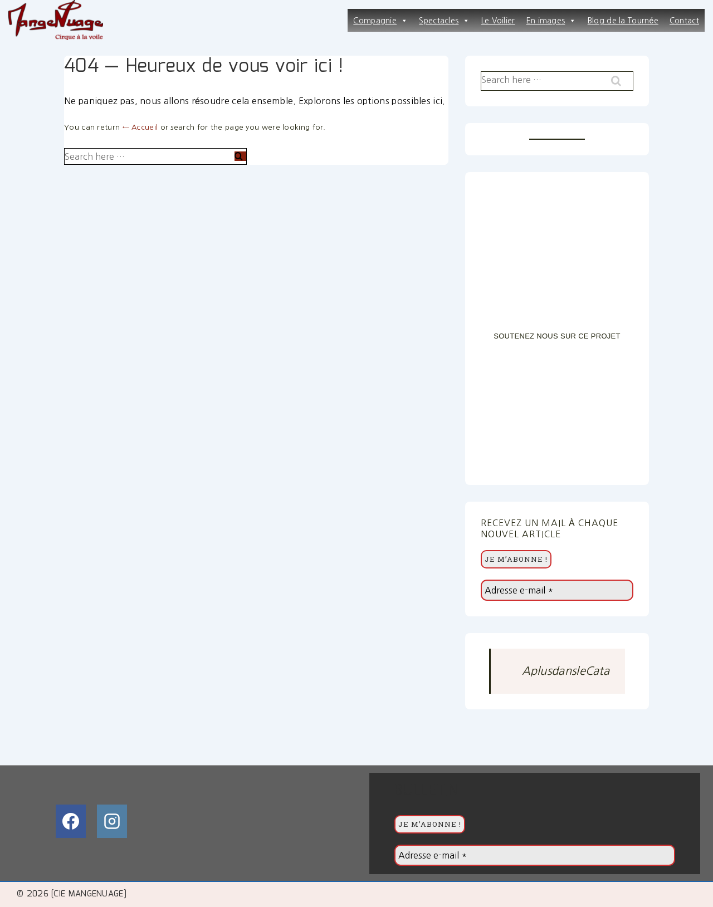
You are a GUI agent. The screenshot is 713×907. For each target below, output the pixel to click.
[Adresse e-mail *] (557, 590)
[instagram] (112, 821)
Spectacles (444, 20)
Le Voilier (498, 20)
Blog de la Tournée (623, 20)
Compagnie (380, 20)
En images (551, 20)
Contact (684, 20)
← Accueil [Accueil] (140, 127)
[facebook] (71, 821)
